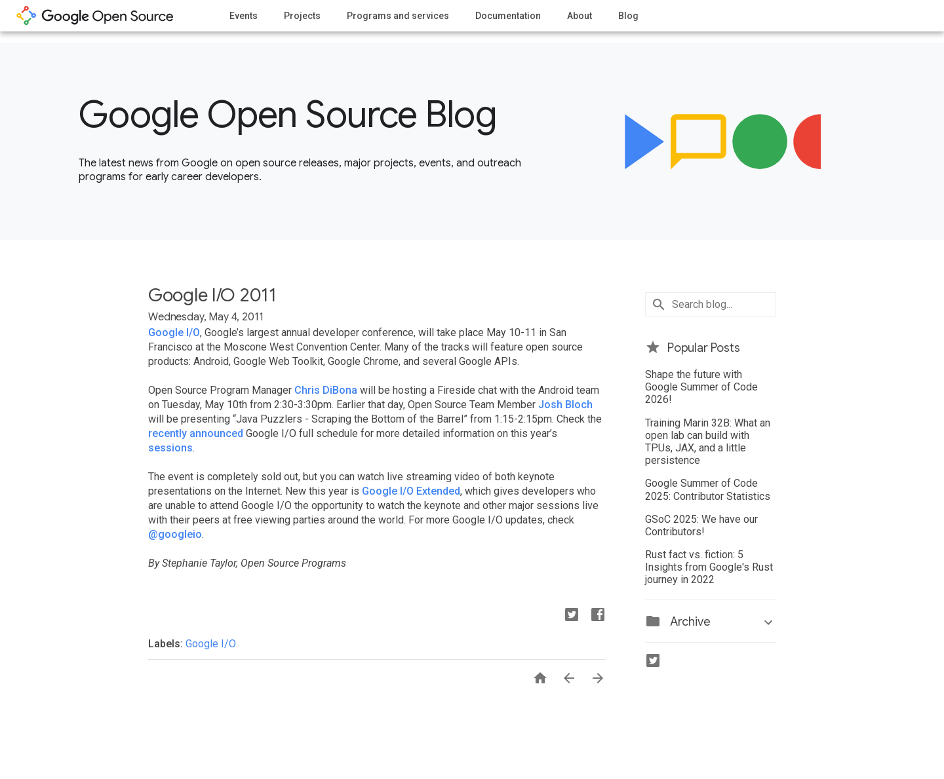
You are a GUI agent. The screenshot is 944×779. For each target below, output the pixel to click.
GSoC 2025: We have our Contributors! (701, 525)
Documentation (508, 15)
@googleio (175, 534)
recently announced (195, 433)
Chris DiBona (325, 390)
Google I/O (174, 332)
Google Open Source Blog (287, 115)
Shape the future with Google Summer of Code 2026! (701, 387)
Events (243, 15)
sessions (170, 448)
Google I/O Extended (411, 491)
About (579, 15)
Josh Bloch (565, 404)
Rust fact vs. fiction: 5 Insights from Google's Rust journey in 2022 (709, 567)
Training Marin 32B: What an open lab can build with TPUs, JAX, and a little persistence (707, 442)
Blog (628, 15)
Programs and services (398, 15)
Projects (302, 15)
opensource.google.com (95, 15)
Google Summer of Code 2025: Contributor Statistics (707, 489)
